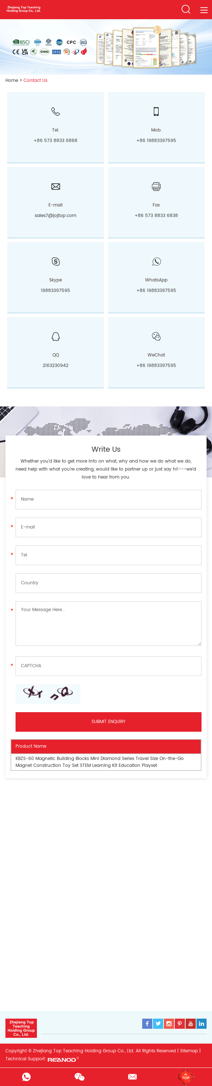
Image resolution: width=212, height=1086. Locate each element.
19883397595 (55, 290)
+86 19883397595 (156, 290)
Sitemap (189, 1051)
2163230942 (55, 365)
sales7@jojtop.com (55, 215)
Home (11, 80)
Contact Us (35, 80)
